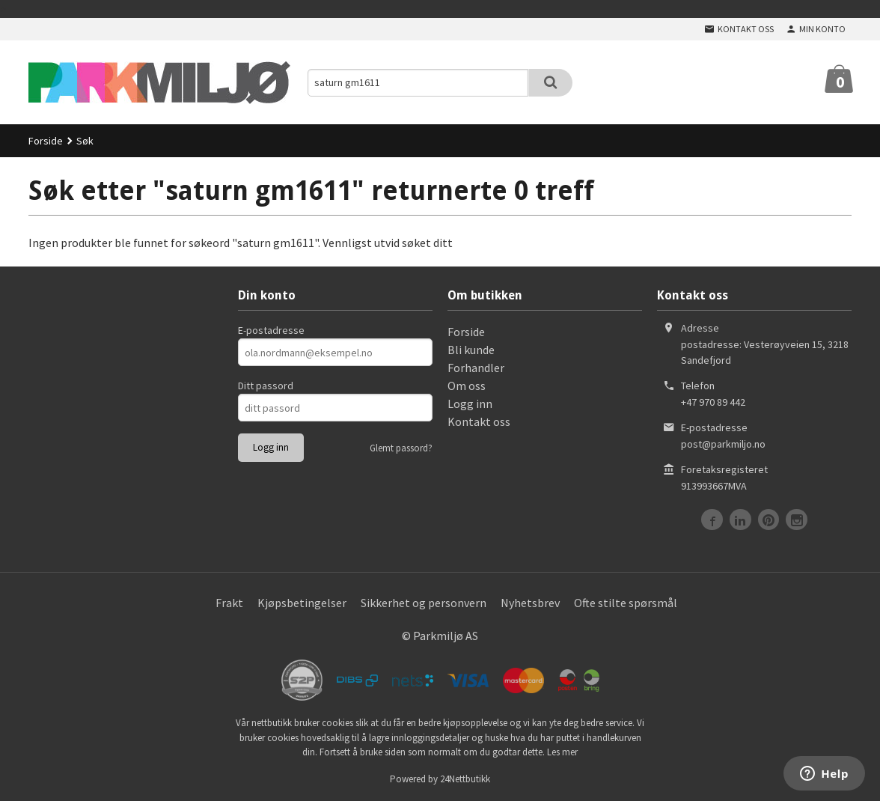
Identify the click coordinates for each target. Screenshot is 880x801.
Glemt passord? (401, 448)
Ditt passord (265, 385)
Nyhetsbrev (530, 602)
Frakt (229, 602)
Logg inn (469, 403)
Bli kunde (471, 349)
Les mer (562, 752)
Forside (45, 140)
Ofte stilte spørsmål (625, 602)
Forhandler (475, 367)
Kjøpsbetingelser (301, 602)
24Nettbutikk (465, 779)
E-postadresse (271, 330)
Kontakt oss (478, 421)
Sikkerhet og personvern (423, 602)
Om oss (466, 385)
